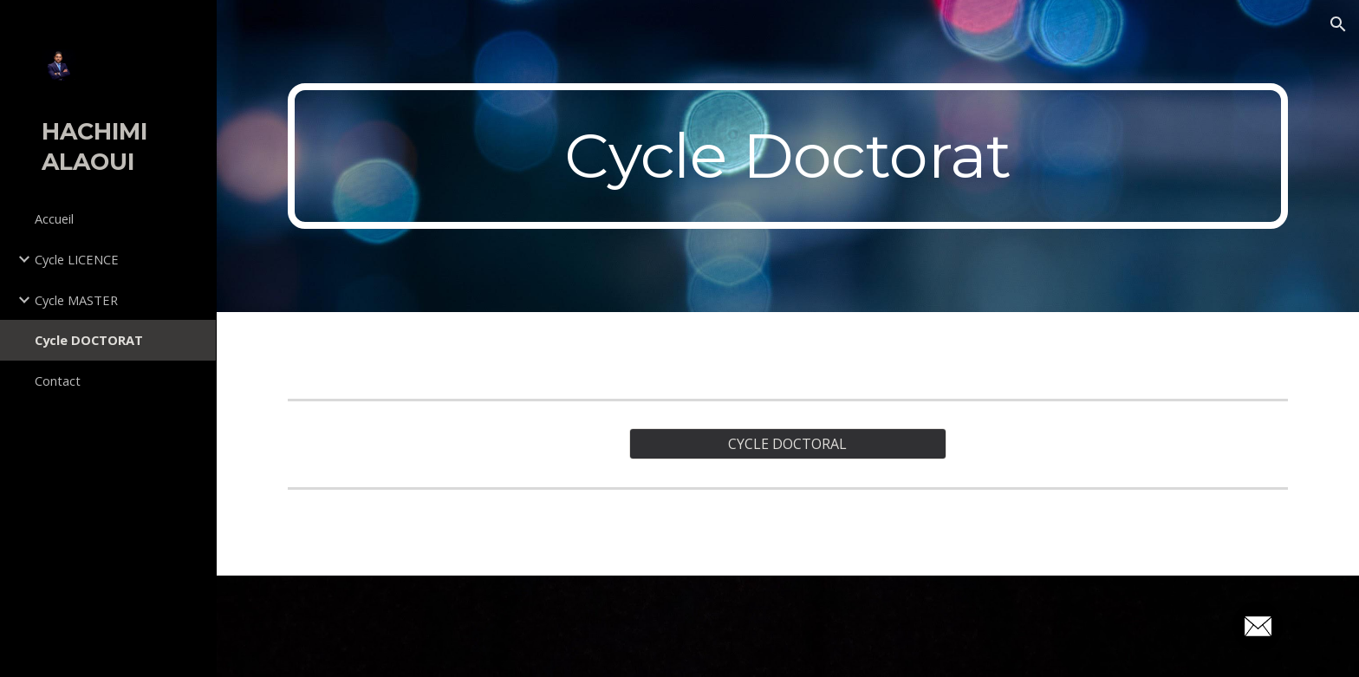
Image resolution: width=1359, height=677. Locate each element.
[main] (788, 156)
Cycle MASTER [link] (76, 300)
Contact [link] (58, 380)
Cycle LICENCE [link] (77, 259)
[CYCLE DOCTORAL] (787, 443)
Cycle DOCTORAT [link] (89, 339)
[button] (1338, 24)
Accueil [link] (54, 218)
